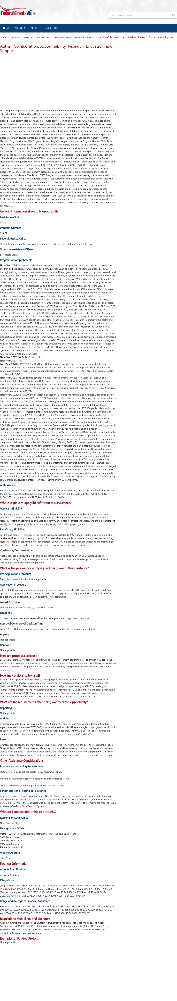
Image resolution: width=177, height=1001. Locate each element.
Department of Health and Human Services (30, 37)
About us (20, 28)
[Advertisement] (57, 80)
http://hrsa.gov (8, 858)
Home (6, 28)
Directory (51, 28)
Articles (35, 28)
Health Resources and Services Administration (74, 37)
